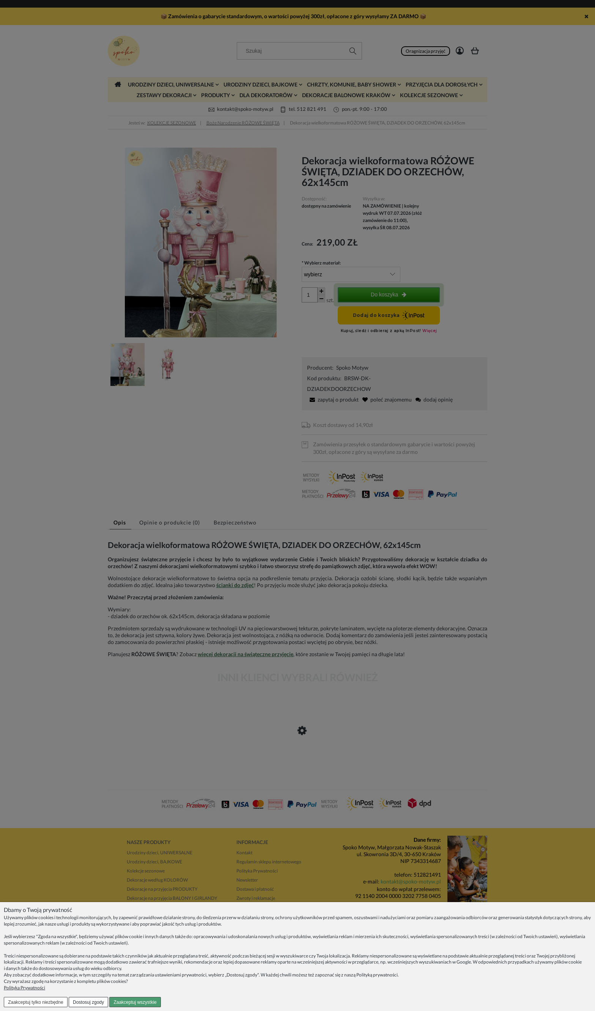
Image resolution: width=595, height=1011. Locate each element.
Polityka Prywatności (24, 988)
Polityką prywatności (377, 975)
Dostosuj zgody (88, 1002)
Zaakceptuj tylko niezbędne (35, 1002)
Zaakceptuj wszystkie (134, 1002)
